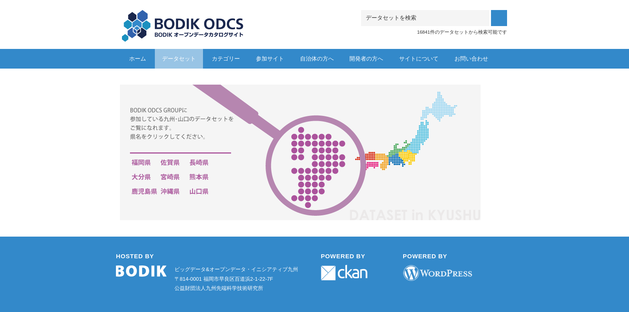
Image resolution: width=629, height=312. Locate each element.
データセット (179, 58)
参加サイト (270, 58)
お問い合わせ (471, 58)
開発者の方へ (366, 58)
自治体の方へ (317, 58)
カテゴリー (226, 58)
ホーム (137, 58)
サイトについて (418, 58)
